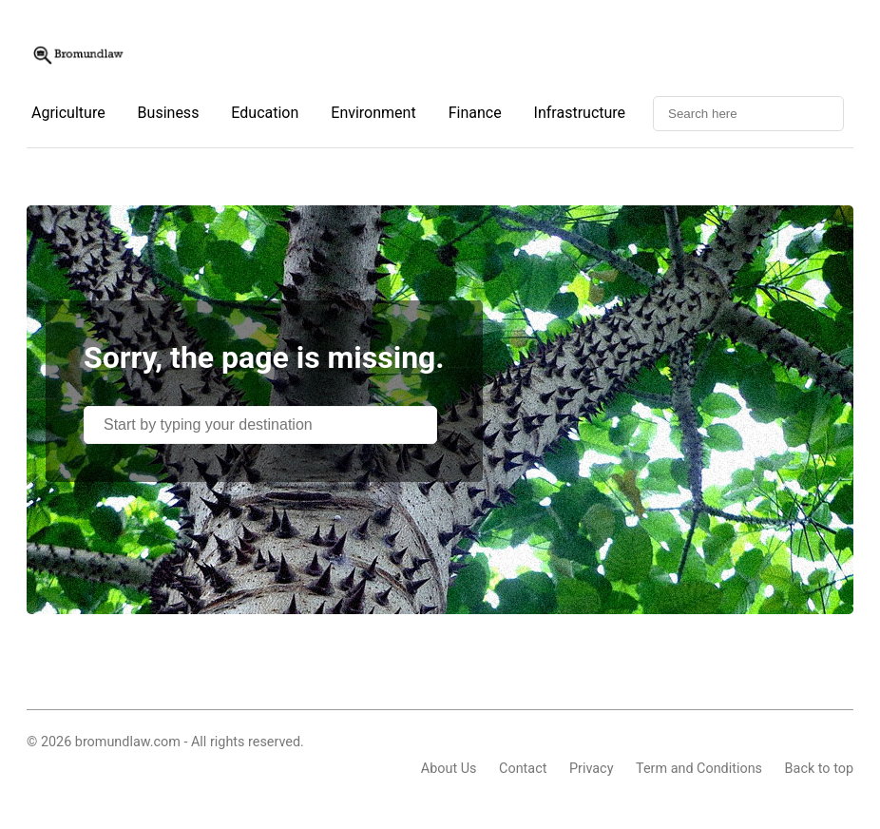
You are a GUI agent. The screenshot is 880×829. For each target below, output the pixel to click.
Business (169, 113)
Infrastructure (579, 113)
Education (264, 113)
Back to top (819, 769)
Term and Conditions (699, 769)
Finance (475, 113)
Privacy (591, 769)
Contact (522, 769)
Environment (373, 113)
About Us (449, 769)
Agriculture (68, 113)
